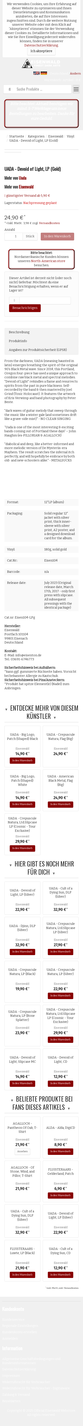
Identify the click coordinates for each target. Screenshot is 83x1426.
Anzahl (9, 230)
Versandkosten (49, 223)
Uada (22, 178)
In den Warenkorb (57, 236)
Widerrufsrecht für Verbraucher (26, 1382)
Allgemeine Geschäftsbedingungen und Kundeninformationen (31, 1361)
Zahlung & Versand (16, 1395)
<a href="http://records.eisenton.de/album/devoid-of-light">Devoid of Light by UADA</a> (41, 484)
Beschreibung (19, 332)
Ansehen (22, 1151)
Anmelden (10, 1338)
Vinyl (70, 136)
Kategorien (36, 136)
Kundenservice (13, 1319)
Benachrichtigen (24, 308)
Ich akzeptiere (41, 51)
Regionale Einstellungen (20, 1326)
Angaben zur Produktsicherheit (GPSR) (38, 350)
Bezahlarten (11, 1401)
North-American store (48, 261)
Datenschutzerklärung (41, 45)
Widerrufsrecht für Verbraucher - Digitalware (36, 1388)
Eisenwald (55, 136)
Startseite (16, 136)
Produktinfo (18, 341)
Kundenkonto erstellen (19, 1332)
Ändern (75, 73)
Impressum (11, 1376)
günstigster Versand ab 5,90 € (28, 196)
